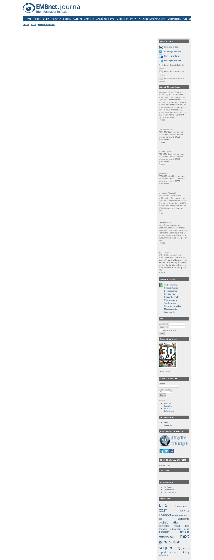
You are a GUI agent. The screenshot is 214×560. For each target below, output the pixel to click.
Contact (187, 18)
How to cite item (171, 56)
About (37, 18)
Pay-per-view (170, 294)
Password (163, 327)
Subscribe (168, 425)
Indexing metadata (172, 51)
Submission (174, 18)
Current (77, 18)
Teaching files (170, 303)
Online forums (170, 300)
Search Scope (166, 390)
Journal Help (164, 465)
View (166, 422)
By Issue (167, 403)
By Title (167, 408)
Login (46, 18)
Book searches (170, 291)
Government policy (172, 306)
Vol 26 (33, 24)
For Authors (169, 489)
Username (163, 324)
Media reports (170, 309)
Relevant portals (171, 297)
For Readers (169, 487)
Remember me (169, 330)
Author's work (170, 285)
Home (28, 18)
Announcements (105, 18)
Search (169, 384)
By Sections (169, 411)
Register (56, 18)
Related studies (171, 288)
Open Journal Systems (172, 460)
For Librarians (170, 492)
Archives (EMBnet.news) (152, 18)
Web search (169, 312)
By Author (168, 406)
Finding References (172, 60)
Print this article (171, 47)
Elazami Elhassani (46, 24)
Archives (89, 18)
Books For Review (127, 18)
